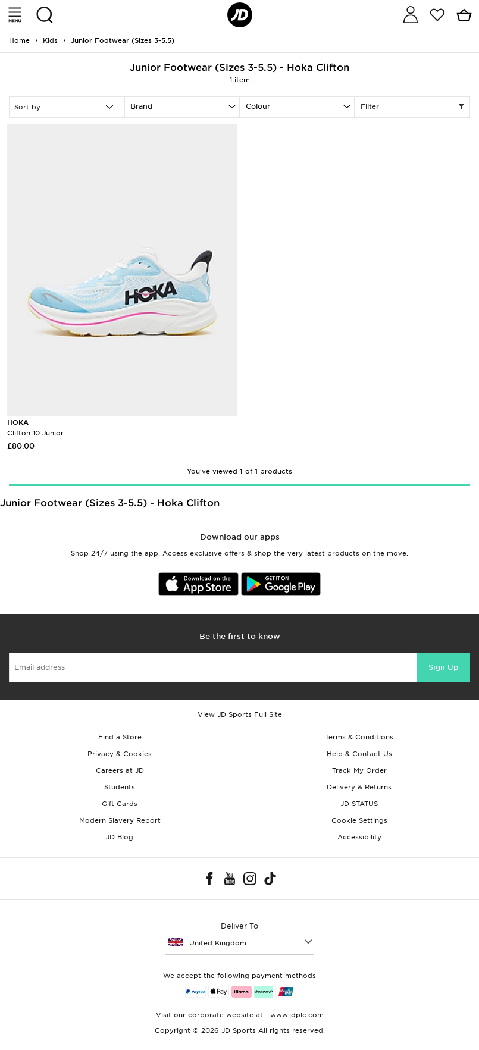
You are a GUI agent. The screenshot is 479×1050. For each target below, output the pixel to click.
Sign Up (443, 667)
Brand (141, 106)
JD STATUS (359, 804)
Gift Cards (119, 804)
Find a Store (120, 737)
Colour (258, 106)
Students (119, 787)
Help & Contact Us (359, 754)
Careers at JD (120, 770)
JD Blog (119, 837)
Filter (412, 107)
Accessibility (359, 837)
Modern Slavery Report (120, 820)
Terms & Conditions (359, 737)
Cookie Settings (359, 820)
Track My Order (359, 770)
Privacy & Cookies (119, 754)
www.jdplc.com (296, 1015)
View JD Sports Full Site (240, 714)
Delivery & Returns (359, 787)
